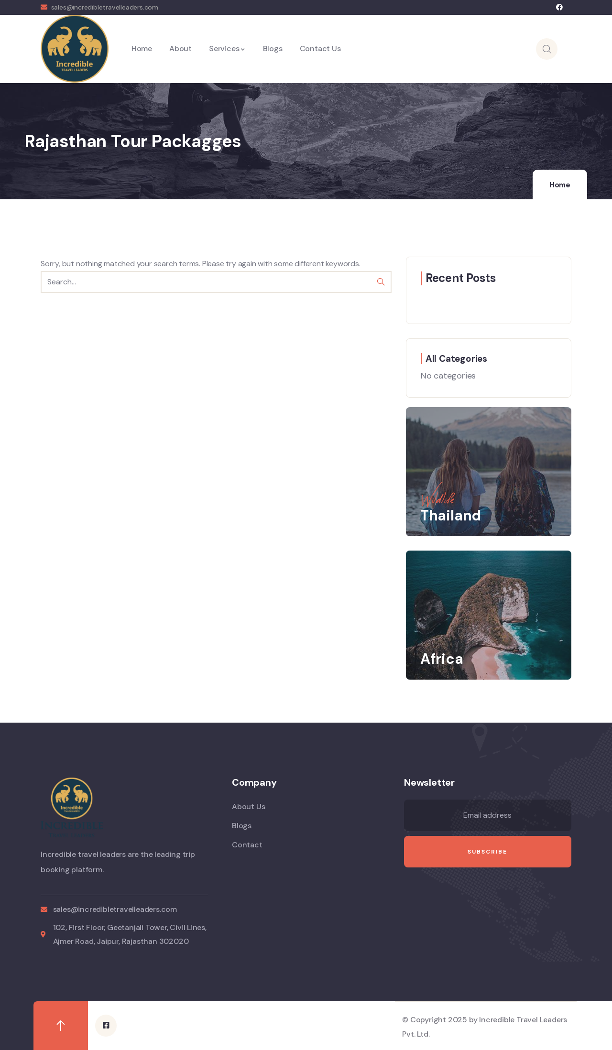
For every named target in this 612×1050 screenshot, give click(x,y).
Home (559, 185)
